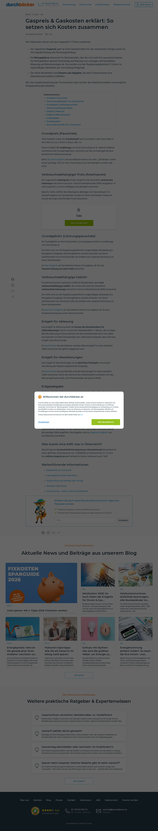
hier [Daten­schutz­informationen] (81, 415)
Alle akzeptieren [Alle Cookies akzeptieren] (106, 422)
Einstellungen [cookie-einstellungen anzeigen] (43, 422)
